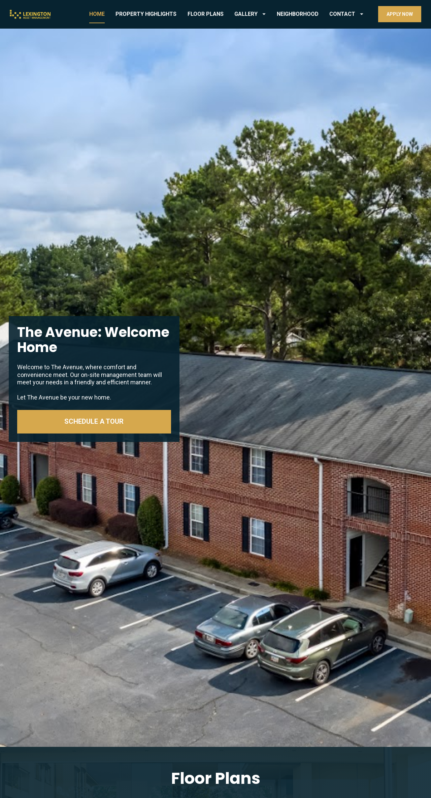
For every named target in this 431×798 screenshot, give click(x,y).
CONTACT (346, 14)
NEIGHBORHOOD (298, 14)
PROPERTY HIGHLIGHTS (145, 14)
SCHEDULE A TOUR (94, 310)
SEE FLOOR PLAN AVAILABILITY (215, 743)
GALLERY (250, 14)
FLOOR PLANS (206, 14)
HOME (97, 14)
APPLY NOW (400, 14)
